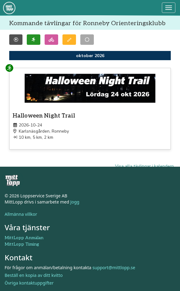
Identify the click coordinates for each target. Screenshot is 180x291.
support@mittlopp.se (114, 267)
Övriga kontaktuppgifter (29, 283)
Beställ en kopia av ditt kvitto (34, 275)
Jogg (74, 202)
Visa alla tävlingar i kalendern (144, 166)
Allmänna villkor (21, 214)
